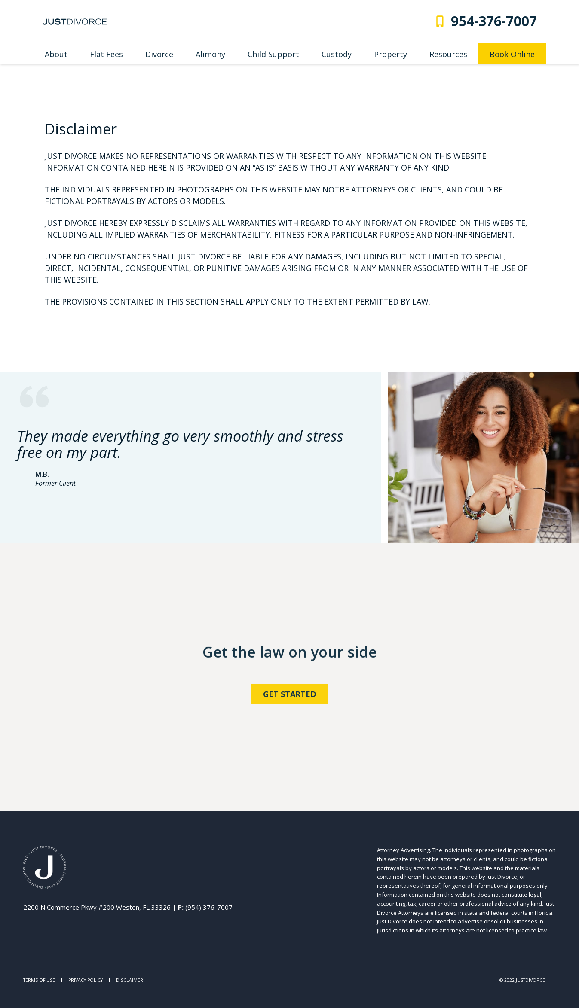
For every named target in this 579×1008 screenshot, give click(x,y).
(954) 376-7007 (209, 907)
